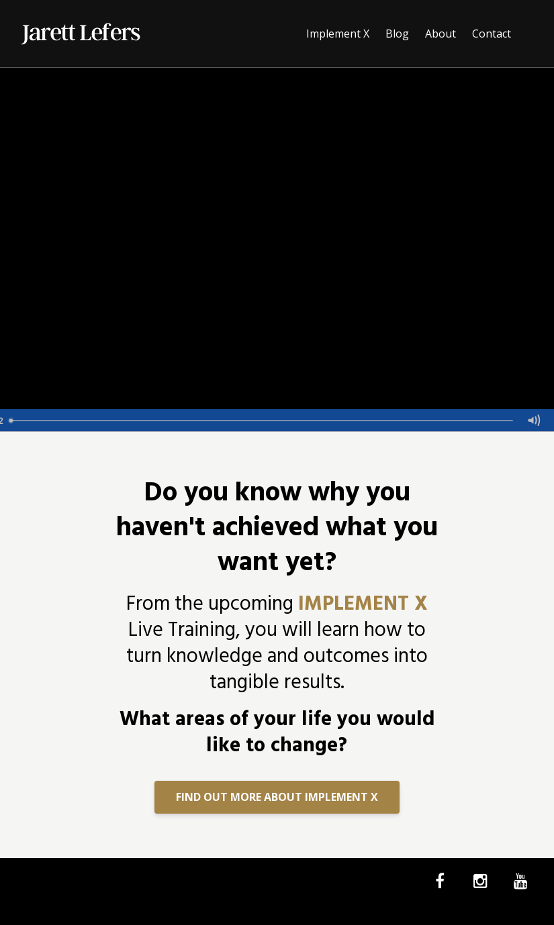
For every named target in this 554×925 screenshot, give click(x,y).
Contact (491, 33)
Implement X (337, 33)
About (440, 33)
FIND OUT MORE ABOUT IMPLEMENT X (277, 797)
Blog (397, 33)
